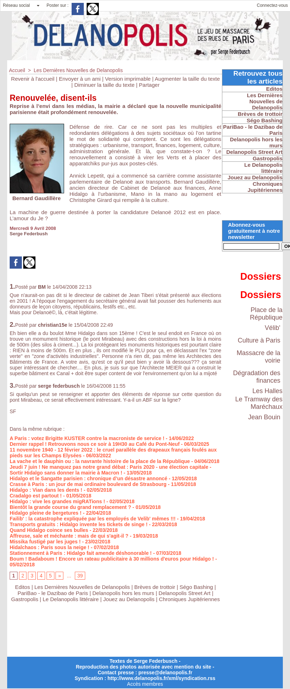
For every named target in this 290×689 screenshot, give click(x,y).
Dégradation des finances (256, 376)
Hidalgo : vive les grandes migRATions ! (57, 501)
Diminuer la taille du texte (104, 85)
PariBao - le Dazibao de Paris (53, 593)
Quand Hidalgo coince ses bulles (49, 530)
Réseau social (16, 5)
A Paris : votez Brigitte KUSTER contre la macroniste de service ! (87, 438)
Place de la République (266, 313)
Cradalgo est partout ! (36, 496)
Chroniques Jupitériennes (189, 599)
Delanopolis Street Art (185, 593)
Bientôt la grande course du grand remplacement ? (70, 507)
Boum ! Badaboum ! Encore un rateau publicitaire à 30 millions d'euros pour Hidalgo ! (112, 559)
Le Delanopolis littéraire (71, 599)
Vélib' (272, 327)
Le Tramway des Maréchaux (258, 403)
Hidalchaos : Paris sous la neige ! (50, 547)
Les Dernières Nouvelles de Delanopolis (78, 70)
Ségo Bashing (197, 587)
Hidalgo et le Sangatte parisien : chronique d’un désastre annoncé (88, 478)
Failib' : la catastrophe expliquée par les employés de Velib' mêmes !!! (92, 519)
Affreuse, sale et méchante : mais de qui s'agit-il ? (69, 536)
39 (80, 576)
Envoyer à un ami (80, 79)
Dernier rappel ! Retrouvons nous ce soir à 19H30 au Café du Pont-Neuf (95, 444)
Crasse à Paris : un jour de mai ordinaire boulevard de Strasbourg (88, 484)
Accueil (17, 70)
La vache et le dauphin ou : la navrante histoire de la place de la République (100, 461)
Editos (22, 587)
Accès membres (145, 684)
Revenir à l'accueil (32, 79)
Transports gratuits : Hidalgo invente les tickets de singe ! (79, 524)
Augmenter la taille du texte (187, 79)
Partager (149, 85)
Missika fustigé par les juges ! (45, 541)
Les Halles (267, 391)
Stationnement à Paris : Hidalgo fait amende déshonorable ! (81, 553)
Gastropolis (24, 599)
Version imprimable (128, 79)
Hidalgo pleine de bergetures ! (46, 513)
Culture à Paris (259, 340)
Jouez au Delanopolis (128, 599)
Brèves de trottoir (155, 587)
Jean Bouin (264, 417)
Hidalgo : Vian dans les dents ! (46, 490)
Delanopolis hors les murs (123, 593)
